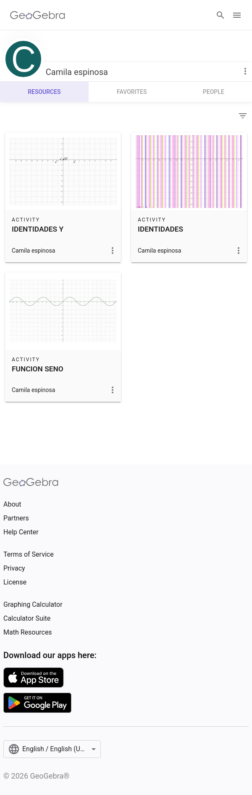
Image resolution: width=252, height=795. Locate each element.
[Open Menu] (237, 15)
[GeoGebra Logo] (37, 15)
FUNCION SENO (37, 369)
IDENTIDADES (160, 229)
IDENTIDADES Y (37, 229)
